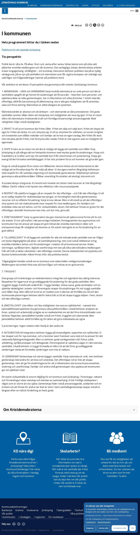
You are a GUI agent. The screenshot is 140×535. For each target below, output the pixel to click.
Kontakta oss (72, 5)
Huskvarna (32, 510)
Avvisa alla (103, 528)
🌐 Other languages (125, 5)
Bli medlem (32, 5)
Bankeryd (7, 510)
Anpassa (90, 528)
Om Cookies (31, 530)
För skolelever (56, 517)
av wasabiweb (57, 530)
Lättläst (95, 5)
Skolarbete (108, 5)
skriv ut (76, 25)
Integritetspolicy (104, 522)
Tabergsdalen (63, 510)
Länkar (85, 5)
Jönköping (47, 510)
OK (132, 528)
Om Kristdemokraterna (12, 18)
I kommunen (8, 517)
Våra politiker (77, 513)
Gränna (19, 510)
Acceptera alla (119, 528)
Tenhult (79, 510)
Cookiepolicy (91, 522)
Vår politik (7, 513)
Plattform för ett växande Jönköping (21, 49)
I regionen (39, 517)
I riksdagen (25, 517)
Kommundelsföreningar (51, 5)
